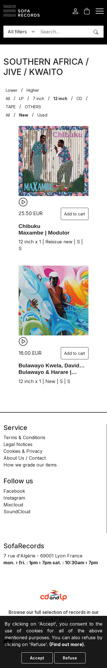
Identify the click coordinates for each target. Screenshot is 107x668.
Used (42, 115)
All (8, 98)
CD (79, 98)
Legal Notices (18, 444)
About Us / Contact (24, 458)
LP (21, 98)
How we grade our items (30, 465)
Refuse (70, 657)
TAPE (11, 106)
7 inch (38, 98)
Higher (33, 90)
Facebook (14, 491)
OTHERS (33, 106)
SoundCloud (16, 511)
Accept (37, 657)
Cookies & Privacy (23, 451)
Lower (11, 90)
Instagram (14, 498)
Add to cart (74, 213)
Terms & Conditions (24, 437)
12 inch (60, 98)
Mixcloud (13, 505)
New (23, 115)
